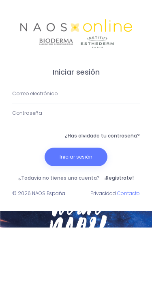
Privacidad (103, 193)
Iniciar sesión (76, 156)
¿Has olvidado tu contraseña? (102, 135)
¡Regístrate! (119, 177)
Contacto (128, 193)
